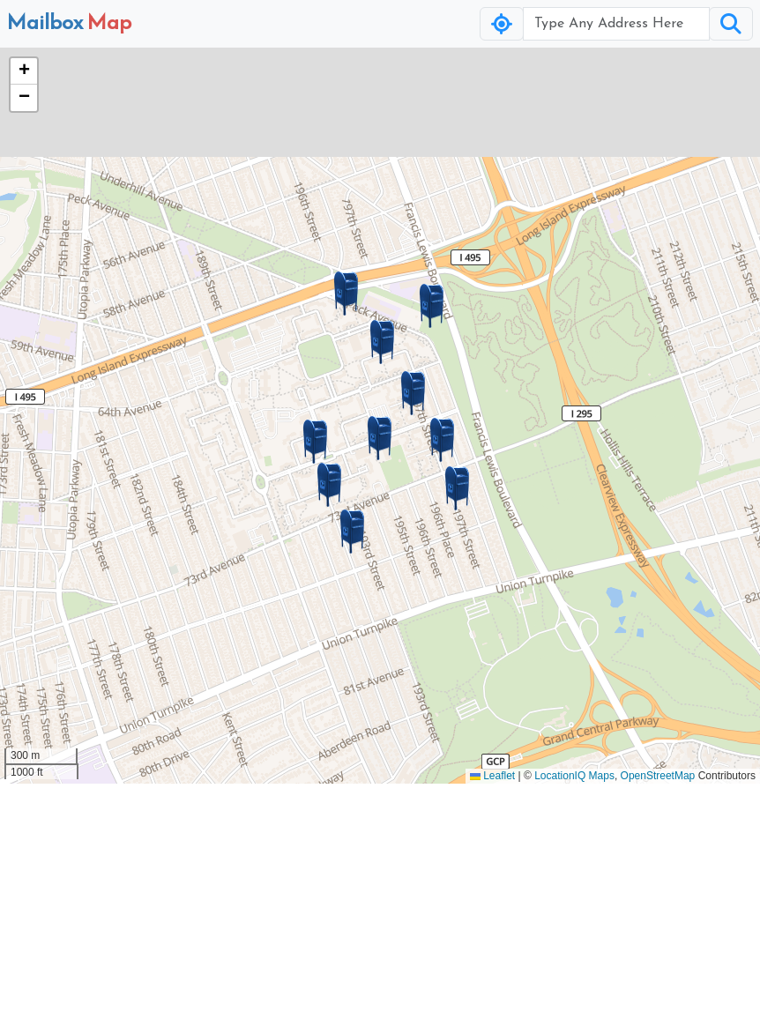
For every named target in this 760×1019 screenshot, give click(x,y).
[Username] (616, 24)
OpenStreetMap (658, 776)
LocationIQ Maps (574, 776)
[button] (380, 438)
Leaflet (492, 776)
